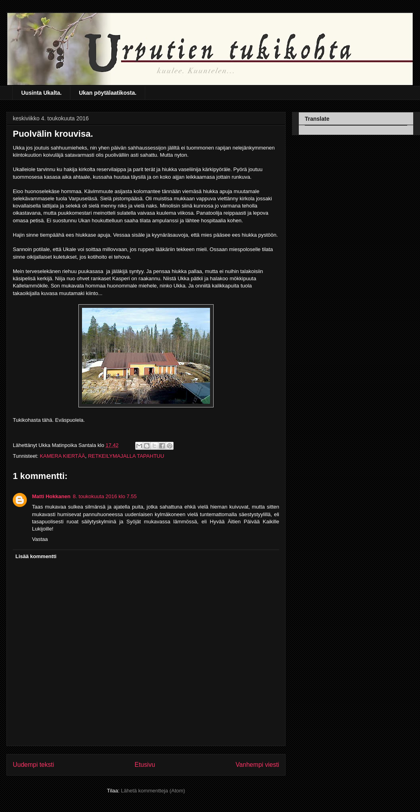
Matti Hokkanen (51, 496)
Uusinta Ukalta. (41, 93)
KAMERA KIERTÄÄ (62, 456)
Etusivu (145, 764)
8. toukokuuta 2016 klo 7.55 (105, 496)
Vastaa (40, 539)
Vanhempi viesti (257, 764)
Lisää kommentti (36, 556)
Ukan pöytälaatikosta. (107, 93)
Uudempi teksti (33, 764)
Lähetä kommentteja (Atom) (153, 791)
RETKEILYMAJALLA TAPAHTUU (126, 456)
